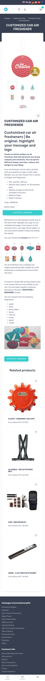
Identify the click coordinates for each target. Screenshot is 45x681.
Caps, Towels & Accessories (11, 613)
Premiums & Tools (8, 634)
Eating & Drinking (8, 625)
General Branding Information (12, 653)
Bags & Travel (6, 616)
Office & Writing (7, 631)
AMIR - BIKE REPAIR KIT (17, 522)
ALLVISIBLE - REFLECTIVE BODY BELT (20, 470)
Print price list (7, 656)
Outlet (4, 643)
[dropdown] (2, 2)
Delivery (5, 659)
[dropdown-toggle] (40, 9)
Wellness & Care (7, 622)
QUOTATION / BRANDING (22, 213)
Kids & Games (7, 637)
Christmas (5, 640)
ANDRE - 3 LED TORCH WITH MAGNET (22, 573)
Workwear (5, 610)
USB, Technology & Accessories (13, 628)
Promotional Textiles (9, 607)
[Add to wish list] (36, 381)
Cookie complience (8, 672)
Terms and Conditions (9, 666)
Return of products (8, 662)
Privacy (4, 669)
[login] (29, 9)
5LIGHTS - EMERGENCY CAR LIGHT (21, 419)
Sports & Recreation (9, 619)
